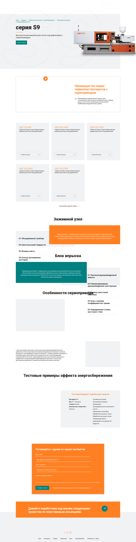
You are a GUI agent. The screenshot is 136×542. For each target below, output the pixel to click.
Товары (23, 20)
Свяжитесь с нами (108, 3)
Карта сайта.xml (59, 539)
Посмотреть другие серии (68, 206)
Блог (71, 529)
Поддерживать (82, 529)
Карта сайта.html (46, 539)
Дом (17, 20)
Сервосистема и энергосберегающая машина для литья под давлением (31, 130)
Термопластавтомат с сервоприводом (41, 20)
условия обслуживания (71, 537)
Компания (42, 529)
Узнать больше (25, 154)
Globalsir (117, 537)
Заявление (62, 529)
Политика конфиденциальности (50, 537)
